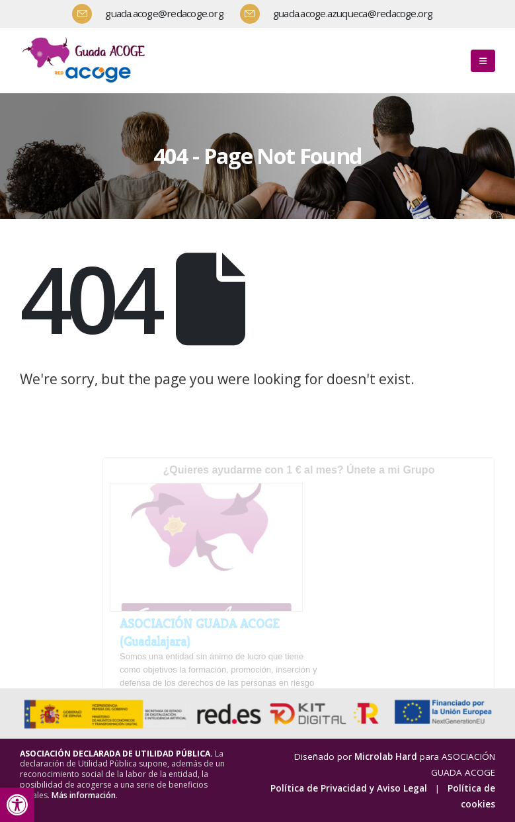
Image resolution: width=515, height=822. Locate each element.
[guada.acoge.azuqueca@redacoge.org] (341, 14)
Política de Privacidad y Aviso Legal (348, 788)
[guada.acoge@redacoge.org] (153, 14)
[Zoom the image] (86, 39)
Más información (84, 795)
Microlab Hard (385, 756)
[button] (17, 805)
